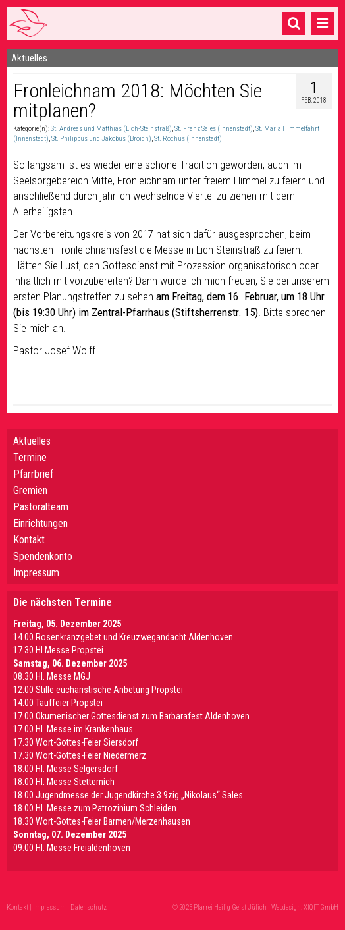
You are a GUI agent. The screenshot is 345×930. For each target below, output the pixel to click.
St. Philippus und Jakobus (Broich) (101, 138)
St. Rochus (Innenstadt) (188, 138)
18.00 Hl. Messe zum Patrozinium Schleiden (94, 808)
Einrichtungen (40, 523)
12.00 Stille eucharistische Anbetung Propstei (98, 689)
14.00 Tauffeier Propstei (58, 703)
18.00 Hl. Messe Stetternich (64, 782)
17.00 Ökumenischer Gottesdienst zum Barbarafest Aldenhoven (131, 716)
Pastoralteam (40, 507)
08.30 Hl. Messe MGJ (51, 676)
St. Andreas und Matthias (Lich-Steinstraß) (111, 128)
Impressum (36, 572)
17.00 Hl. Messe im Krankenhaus (73, 729)
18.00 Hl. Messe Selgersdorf (65, 768)
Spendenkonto (42, 556)
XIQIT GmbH (321, 907)
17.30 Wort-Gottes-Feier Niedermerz (79, 755)
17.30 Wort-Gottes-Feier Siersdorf (75, 742)
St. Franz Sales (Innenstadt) (213, 128)
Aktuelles (32, 441)
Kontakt (29, 539)
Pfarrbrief (33, 474)
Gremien (30, 490)
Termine (30, 457)
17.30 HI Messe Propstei (58, 650)
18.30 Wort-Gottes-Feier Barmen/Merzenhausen (101, 821)
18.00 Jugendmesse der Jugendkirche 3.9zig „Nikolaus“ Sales (128, 795)
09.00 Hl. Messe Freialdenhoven (71, 847)
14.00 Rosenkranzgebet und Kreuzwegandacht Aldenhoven (123, 637)
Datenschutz (88, 907)
